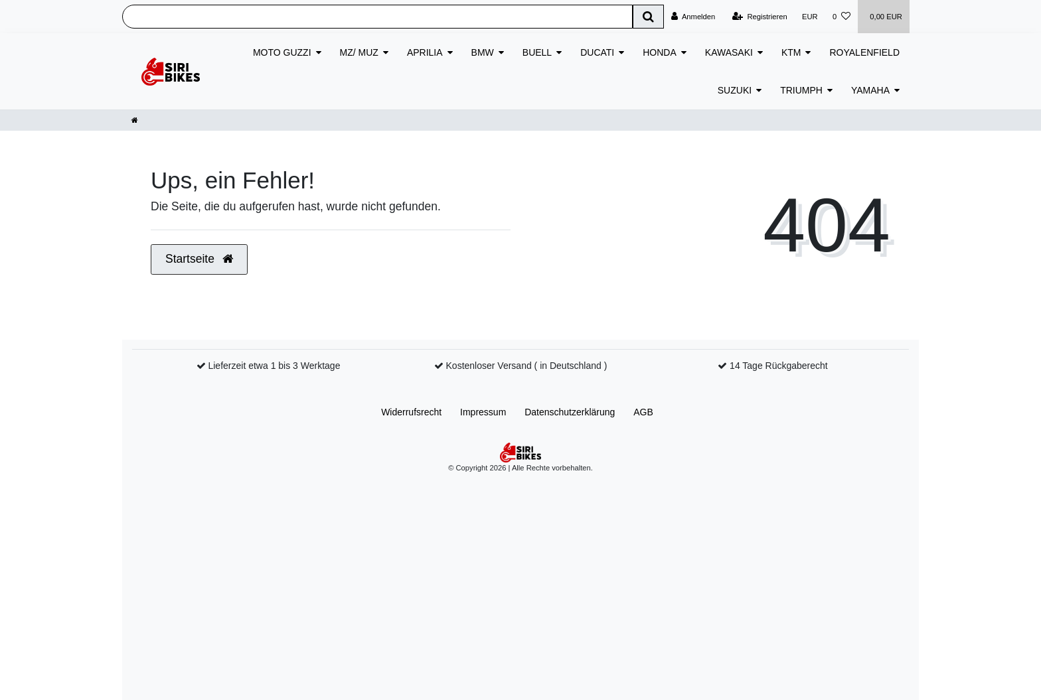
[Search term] (377, 17)
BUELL (537, 52)
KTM (791, 52)
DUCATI (597, 52)
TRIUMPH (801, 90)
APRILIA (425, 52)
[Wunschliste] (841, 16)
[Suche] (648, 17)
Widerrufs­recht (411, 412)
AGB (643, 412)
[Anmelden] (693, 16)
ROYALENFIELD (864, 52)
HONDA (660, 52)
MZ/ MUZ (359, 52)
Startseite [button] (199, 258)
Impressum (483, 412)
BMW (482, 52)
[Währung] (810, 16)
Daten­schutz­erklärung (569, 412)
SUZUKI (735, 90)
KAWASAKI (729, 52)
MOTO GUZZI (282, 52)
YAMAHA (870, 90)
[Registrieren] (760, 16)
